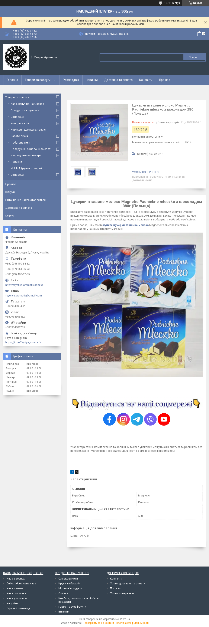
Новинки (92, 80)
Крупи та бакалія (69, 583)
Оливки (63, 593)
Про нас (164, 80)
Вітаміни (63, 611)
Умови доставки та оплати (127, 583)
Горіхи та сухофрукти (72, 606)
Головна (12, 80)
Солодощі (17, 116)
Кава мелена (15, 588)
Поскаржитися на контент (98, 622)
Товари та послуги (38, 80)
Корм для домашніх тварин (28, 129)
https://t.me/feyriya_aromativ (23, 342)
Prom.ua (125, 619)
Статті (9, 215)
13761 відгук (172, 2)
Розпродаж (71, 80)
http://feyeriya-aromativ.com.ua (24, 284)
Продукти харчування (25, 110)
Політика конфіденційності (132, 622)
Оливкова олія (68, 578)
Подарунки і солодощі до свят (31, 149)
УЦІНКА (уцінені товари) (26, 168)
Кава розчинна (16, 593)
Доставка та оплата (118, 80)
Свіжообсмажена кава (21, 583)
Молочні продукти (70, 588)
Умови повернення (122, 593)
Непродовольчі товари (26, 155)
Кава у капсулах (17, 598)
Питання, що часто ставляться (25, 199)
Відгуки (10, 192)
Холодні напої (20, 123)
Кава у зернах (16, 578)
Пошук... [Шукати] (194, 57)
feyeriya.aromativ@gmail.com (23, 295)
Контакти (145, 80)
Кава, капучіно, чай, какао (27, 103)
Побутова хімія (20, 142)
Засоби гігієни (20, 136)
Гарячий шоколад (18, 608)
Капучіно (12, 603)
